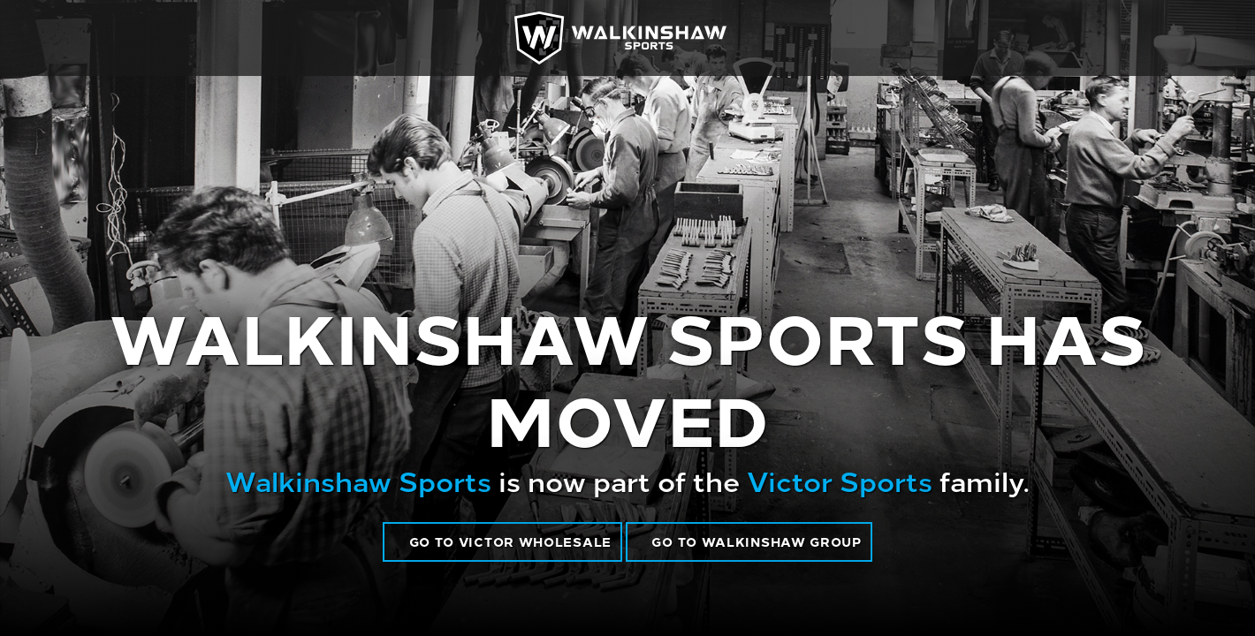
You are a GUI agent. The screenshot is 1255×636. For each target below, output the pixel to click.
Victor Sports (839, 479)
